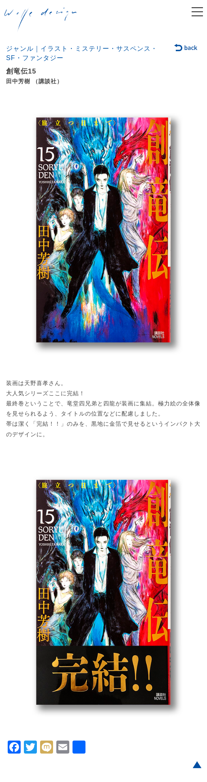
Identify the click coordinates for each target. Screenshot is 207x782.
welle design (40, 19)
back (186, 48)
